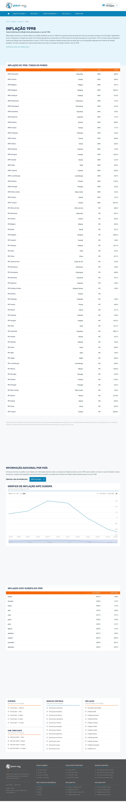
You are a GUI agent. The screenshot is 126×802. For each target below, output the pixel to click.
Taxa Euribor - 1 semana (16, 708)
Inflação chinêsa (91, 726)
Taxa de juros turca (53, 748)
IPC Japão (11, 358)
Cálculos (67, 13)
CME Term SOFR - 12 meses (17, 748)
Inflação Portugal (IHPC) (103, 794)
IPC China (11, 256)
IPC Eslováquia (13, 272)
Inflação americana (92, 715)
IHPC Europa (12, 127)
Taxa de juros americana (54, 708)
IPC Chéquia (12, 245)
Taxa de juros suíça (53, 745)
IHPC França (12, 138)
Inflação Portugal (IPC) (73, 794)
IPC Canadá (12, 240)
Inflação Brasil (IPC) (72, 789)
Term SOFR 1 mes (71, 775)
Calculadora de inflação (93, 708)
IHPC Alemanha (13, 74)
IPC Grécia (11, 310)
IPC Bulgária (12, 235)
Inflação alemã (90, 711)
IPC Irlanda (11, 336)
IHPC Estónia (12, 122)
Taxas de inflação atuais (103, 787)
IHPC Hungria (12, 154)
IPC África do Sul (13, 208)
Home (7, 21)
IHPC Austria (12, 79)
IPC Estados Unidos (14, 288)
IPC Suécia (11, 401)
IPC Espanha (12, 283)
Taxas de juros (20, 13)
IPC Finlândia (12, 299)
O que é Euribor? (41, 770)
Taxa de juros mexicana (54, 737)
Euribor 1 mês (41, 772)
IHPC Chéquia (12, 95)
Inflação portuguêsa (92, 745)
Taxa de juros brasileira (54, 711)
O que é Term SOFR (72, 772)
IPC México (11, 369)
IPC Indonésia (12, 331)
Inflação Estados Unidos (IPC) (75, 792)
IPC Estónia (12, 294)
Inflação (35, 13)
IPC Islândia (12, 342)
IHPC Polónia (12, 181)
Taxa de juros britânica (54, 715)
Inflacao (13, 21)
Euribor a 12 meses (42, 777)
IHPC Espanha (12, 117)
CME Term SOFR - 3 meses (16, 741)
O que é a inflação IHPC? (103, 789)
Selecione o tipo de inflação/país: (17, 479)
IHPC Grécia (12, 144)
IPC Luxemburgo (13, 363)
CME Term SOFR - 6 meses (16, 745)
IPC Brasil (11, 229)
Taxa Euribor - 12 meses (16, 723)
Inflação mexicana (91, 741)
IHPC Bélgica (12, 85)
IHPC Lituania (12, 170)
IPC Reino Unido (13, 390)
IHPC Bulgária (12, 90)
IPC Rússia (11, 395)
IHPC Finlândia (13, 133)
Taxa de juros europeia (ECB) (104, 777)
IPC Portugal (12, 385)
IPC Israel (11, 347)
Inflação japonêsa (91, 737)
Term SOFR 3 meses (72, 777)
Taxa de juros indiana (53, 730)
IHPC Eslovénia (13, 111)
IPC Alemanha (12, 213)
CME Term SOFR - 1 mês (16, 737)
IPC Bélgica (12, 224)
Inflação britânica (91, 719)
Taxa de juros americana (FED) (104, 772)
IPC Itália (11, 353)
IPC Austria (11, 219)
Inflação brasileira (91, 723)
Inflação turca (90, 748)
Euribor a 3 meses (42, 775)
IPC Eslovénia (12, 277)
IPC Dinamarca (13, 267)
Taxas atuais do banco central (104, 770)
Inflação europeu (91, 730)
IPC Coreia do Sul (13, 261)
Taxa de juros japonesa (54, 734)
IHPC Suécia (12, 197)
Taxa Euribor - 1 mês (15, 711)
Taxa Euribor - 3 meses (15, 715)
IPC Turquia (12, 411)
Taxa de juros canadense (54, 719)
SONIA (39, 792)
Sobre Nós (79, 13)
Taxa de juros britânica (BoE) (104, 775)
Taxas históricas (50, 13)
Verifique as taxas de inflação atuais (18, 47)
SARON (39, 787)
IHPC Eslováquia (13, 106)
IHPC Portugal (12, 186)
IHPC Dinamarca (13, 101)
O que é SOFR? (70, 770)
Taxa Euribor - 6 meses (15, 719)
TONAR (39, 794)
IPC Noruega (12, 374)
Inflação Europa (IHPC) (102, 792)
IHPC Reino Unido (14, 192)
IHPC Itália (11, 165)
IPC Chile (11, 251)
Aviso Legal (9, 784)
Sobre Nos (17, 784)
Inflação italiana (91, 734)
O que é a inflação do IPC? (74, 787)
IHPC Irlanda (12, 160)
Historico (20, 21)
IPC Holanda (12, 315)
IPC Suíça (11, 406)
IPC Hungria (12, 320)
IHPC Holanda (12, 149)
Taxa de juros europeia (54, 726)
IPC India (11, 326)
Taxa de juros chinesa (53, 723)
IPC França (11, 304)
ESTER (39, 789)
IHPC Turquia (12, 202)
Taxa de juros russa (53, 741)
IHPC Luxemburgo (14, 176)
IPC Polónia (11, 379)
